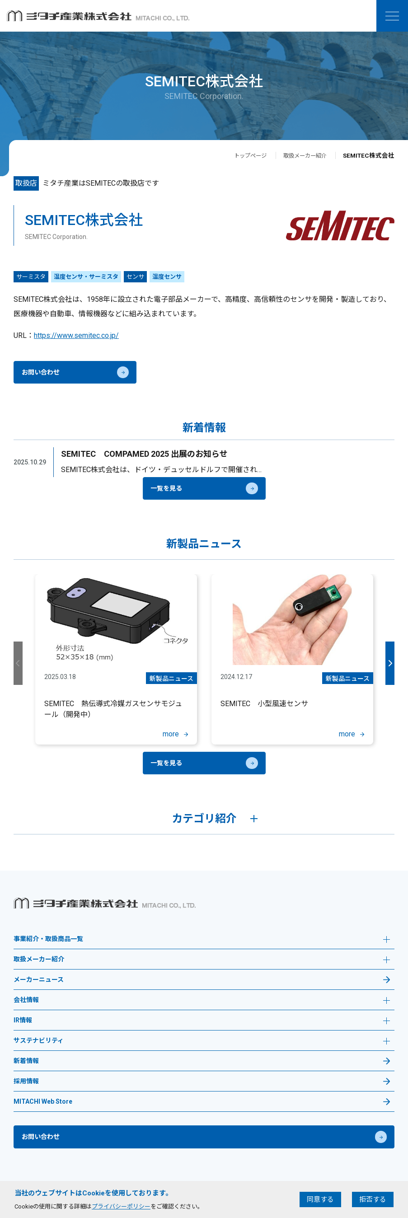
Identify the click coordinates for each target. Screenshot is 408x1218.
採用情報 (26, 1081)
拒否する (372, 1199)
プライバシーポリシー (121, 1206)
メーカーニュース (39, 979)
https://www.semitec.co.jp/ (76, 335)
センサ (135, 276)
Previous (19, 663)
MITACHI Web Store (43, 1101)
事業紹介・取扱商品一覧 (202, 940)
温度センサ (167, 276)
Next (389, 663)
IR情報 (202, 1021)
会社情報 (202, 1001)
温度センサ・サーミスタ (86, 276)
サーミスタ (31, 276)
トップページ (240, 155)
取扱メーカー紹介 (301, 155)
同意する (320, 1199)
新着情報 (26, 1061)
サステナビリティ (202, 1041)
